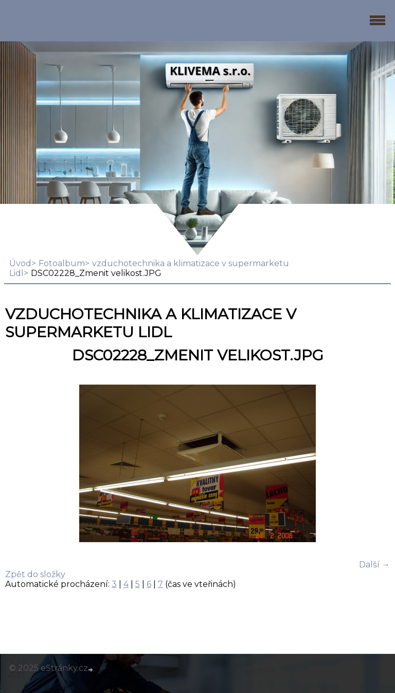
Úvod (20, 263)
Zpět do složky (35, 574)
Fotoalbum (62, 263)
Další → (374, 564)
